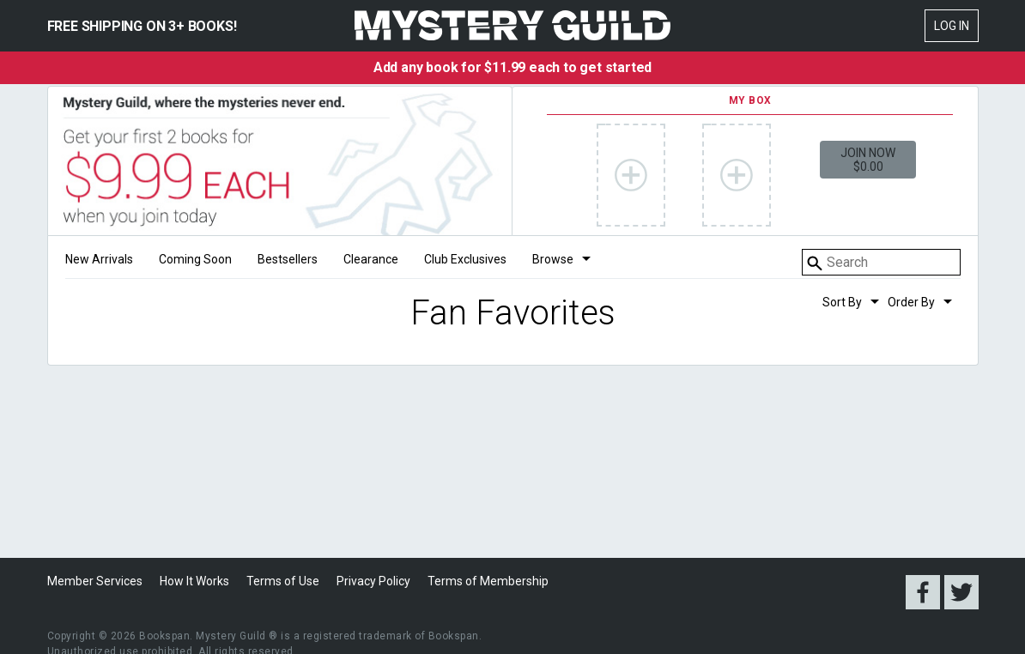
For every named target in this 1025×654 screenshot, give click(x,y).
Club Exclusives (465, 259)
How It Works (194, 581)
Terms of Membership (488, 581)
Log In (951, 26)
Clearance (370, 259)
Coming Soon (195, 259)
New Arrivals (99, 259)
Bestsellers (288, 259)
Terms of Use (282, 581)
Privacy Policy (373, 581)
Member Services (95, 581)
